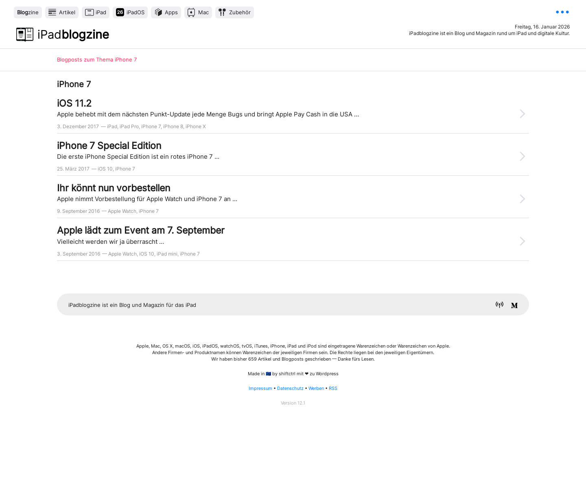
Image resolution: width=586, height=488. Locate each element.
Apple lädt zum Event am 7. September (141, 230)
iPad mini (167, 254)
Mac (203, 12)
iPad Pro (129, 126)
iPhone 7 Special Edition (109, 145)
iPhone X (196, 126)
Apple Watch (122, 211)
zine (28, 12)
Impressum (260, 388)
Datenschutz (290, 388)
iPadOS (135, 12)
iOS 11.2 (74, 103)
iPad (101, 12)
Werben (316, 388)
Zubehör (240, 12)
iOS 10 (105, 169)
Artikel (67, 12)
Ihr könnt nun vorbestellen (113, 187)
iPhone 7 (151, 126)
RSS (333, 388)
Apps (171, 12)
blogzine (73, 34)
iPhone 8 (173, 126)
